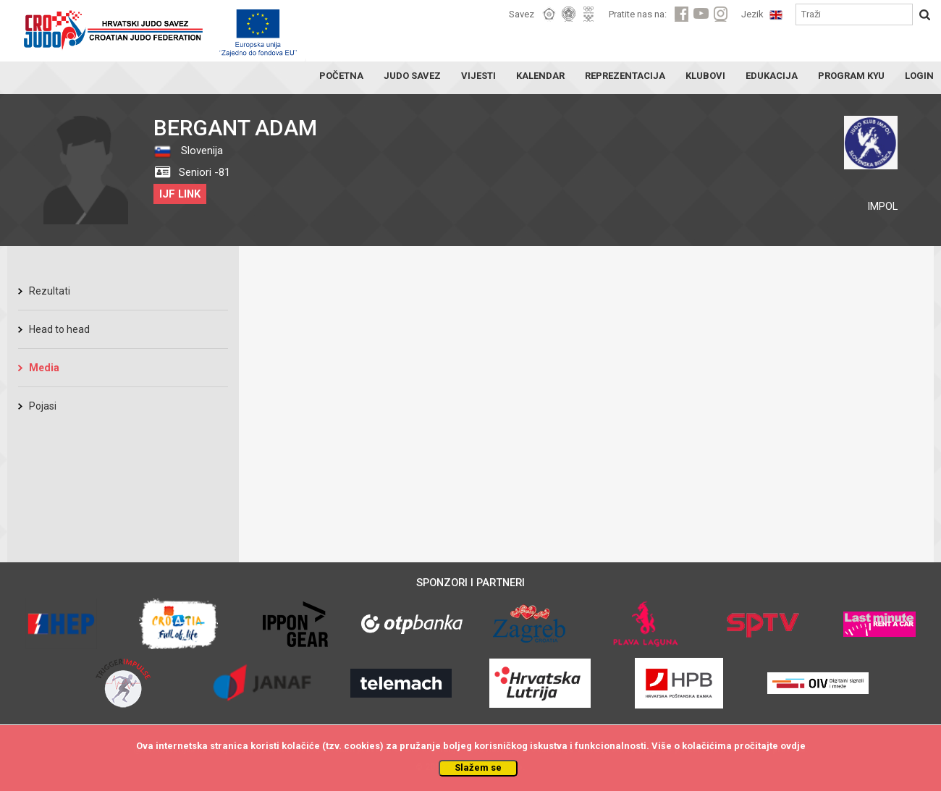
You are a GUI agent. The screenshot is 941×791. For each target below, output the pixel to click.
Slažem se (478, 767)
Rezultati (49, 291)
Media (44, 367)
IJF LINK (180, 193)
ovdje (793, 745)
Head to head (59, 329)
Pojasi (42, 406)
